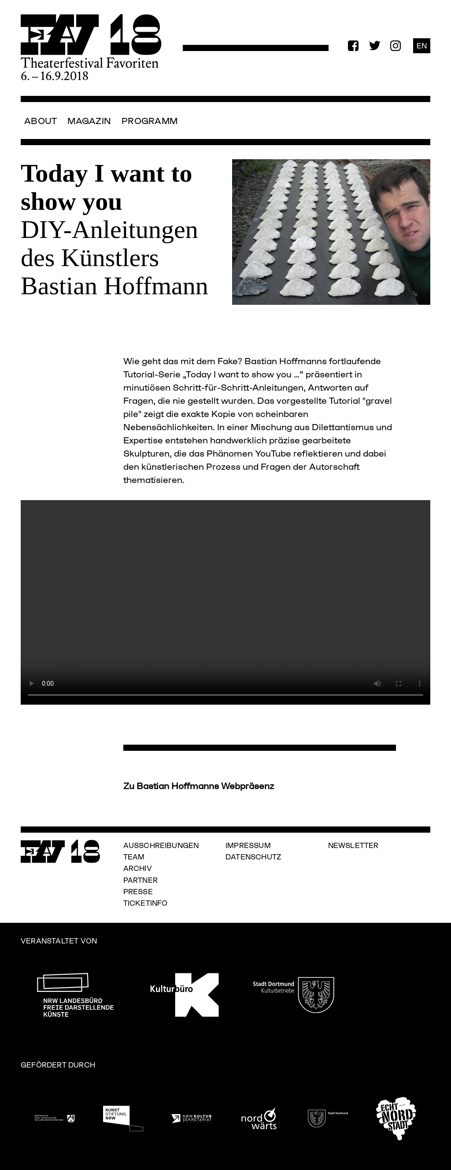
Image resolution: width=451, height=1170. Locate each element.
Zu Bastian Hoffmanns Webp (184, 785)
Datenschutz (253, 856)
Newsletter (353, 845)
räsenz (259, 785)
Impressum (248, 845)
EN (422, 45)
